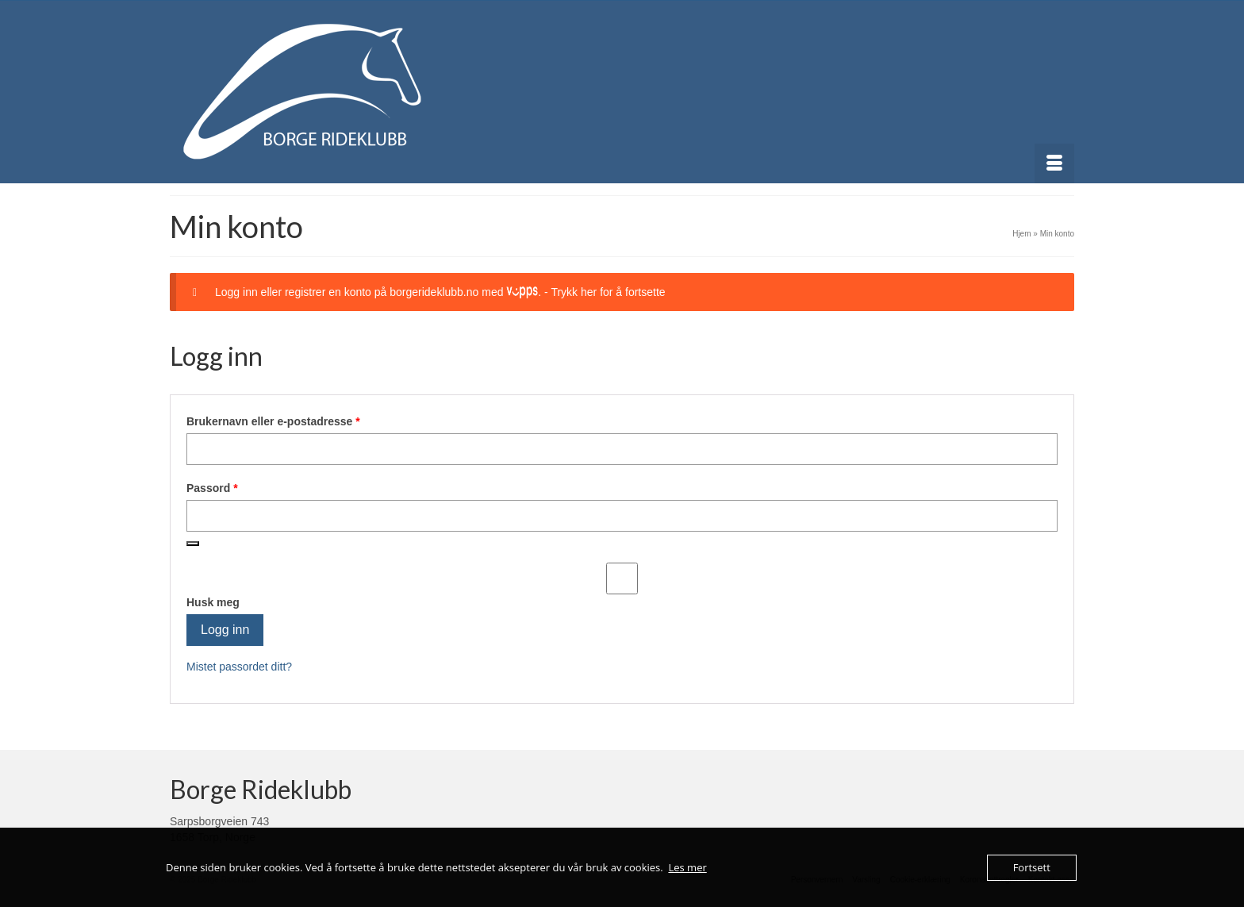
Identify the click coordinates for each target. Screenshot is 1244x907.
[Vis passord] (192, 543)
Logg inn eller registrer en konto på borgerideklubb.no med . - (440, 292)
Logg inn (225, 629)
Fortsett (1031, 867)
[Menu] (1054, 163)
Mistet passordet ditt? (239, 666)
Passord (233, 487)
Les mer (687, 867)
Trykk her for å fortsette (608, 292)
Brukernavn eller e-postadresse (294, 420)
